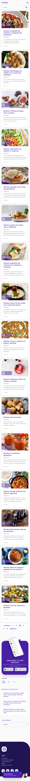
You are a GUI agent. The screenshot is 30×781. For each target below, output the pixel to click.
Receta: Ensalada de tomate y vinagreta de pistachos (13, 33)
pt (14, 682)
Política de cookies (7, 765)
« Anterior (6, 625)
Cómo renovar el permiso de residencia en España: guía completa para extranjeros (14, 703)
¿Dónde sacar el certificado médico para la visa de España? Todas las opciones (13, 695)
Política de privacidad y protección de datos (7, 761)
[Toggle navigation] (28, 2)
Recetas (6, 46)
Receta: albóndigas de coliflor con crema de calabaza (13, 73)
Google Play (20, 669)
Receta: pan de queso (12, 417)
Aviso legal (4, 758)
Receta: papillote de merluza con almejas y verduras (13, 265)
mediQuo (6, 37)
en (9, 682)
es (3, 682)
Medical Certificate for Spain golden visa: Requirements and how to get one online (14, 711)
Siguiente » (13, 628)
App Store (8, 669)
